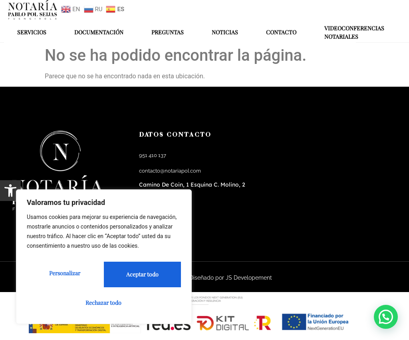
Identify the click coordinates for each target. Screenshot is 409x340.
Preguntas (167, 32)
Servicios (31, 32)
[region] (104, 260)
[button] (10, 190)
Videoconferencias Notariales (354, 32)
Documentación (98, 32)
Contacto (281, 32)
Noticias (225, 32)
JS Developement (249, 277)
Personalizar (62, 277)
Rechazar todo (140, 277)
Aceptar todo (104, 302)
